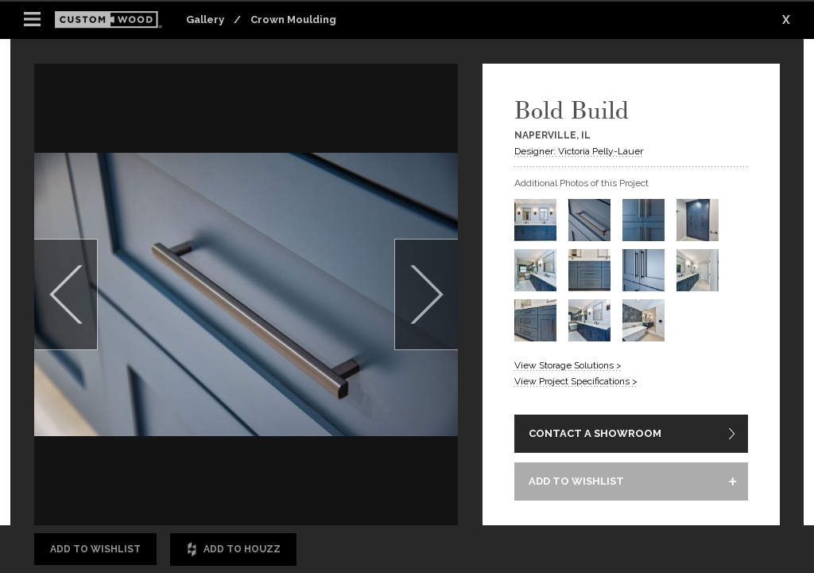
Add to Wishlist (95, 549)
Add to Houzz (233, 549)
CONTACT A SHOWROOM (595, 433)
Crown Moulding (293, 19)
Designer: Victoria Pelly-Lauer (578, 151)
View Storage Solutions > (568, 365)
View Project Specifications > (576, 381)
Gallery (205, 19)
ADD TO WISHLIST (576, 481)
